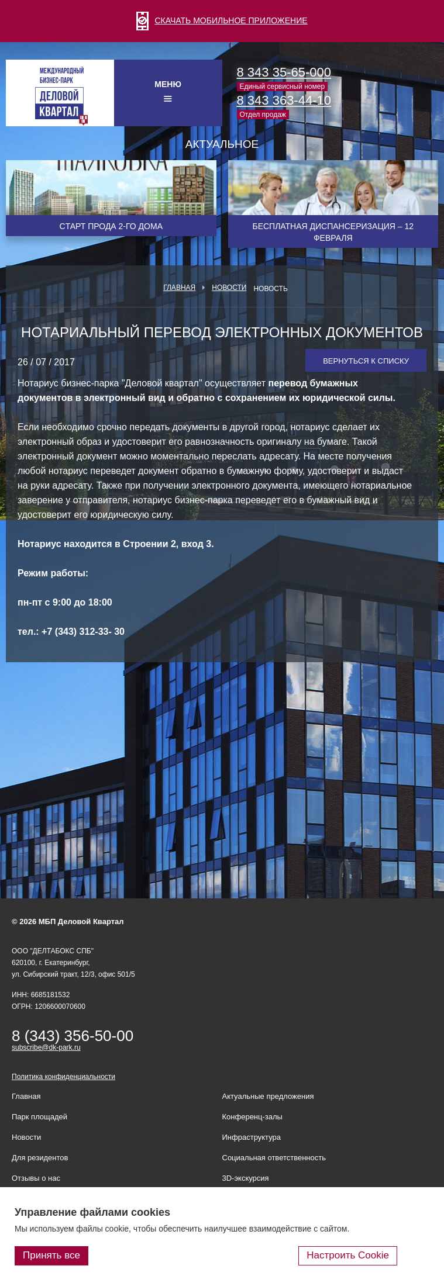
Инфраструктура (251, 1137)
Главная (179, 287)
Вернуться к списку (366, 361)
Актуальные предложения (268, 1096)
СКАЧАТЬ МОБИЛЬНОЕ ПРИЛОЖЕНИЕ (221, 20)
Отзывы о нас (36, 1178)
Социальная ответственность (274, 1157)
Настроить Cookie (348, 1255)
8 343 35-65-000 (284, 72)
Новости (229, 287)
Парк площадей (39, 1116)
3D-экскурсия (245, 1178)
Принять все (51, 1255)
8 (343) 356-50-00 (72, 1036)
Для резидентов (40, 1157)
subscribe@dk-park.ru (46, 1047)
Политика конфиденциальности (63, 1077)
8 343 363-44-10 (284, 100)
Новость (270, 289)
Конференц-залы (252, 1116)
